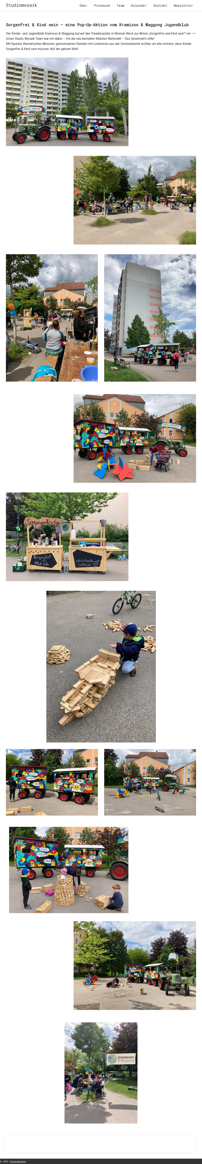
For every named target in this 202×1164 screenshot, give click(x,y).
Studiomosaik (21, 5)
